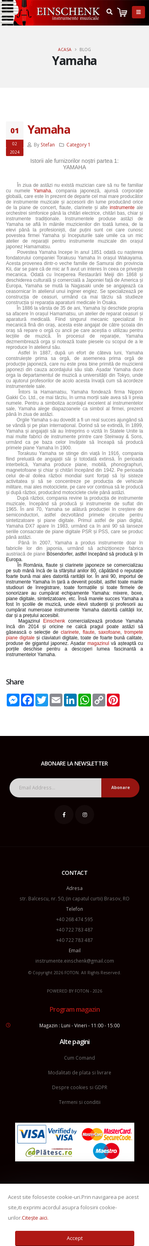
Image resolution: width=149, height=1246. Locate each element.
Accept (75, 1238)
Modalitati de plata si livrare (79, 1072)
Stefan (48, 144)
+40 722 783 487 (74, 929)
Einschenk (54, 621)
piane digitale (20, 638)
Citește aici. (35, 1217)
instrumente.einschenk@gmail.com (74, 960)
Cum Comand (79, 1057)
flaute (88, 632)
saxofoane (109, 632)
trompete (133, 632)
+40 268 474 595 (74, 919)
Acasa (65, 49)
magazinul (98, 643)
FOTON (82, 991)
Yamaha (48, 129)
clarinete (70, 632)
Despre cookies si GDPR (79, 1087)
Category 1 (78, 144)
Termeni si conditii (80, 1102)
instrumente (122, 207)
